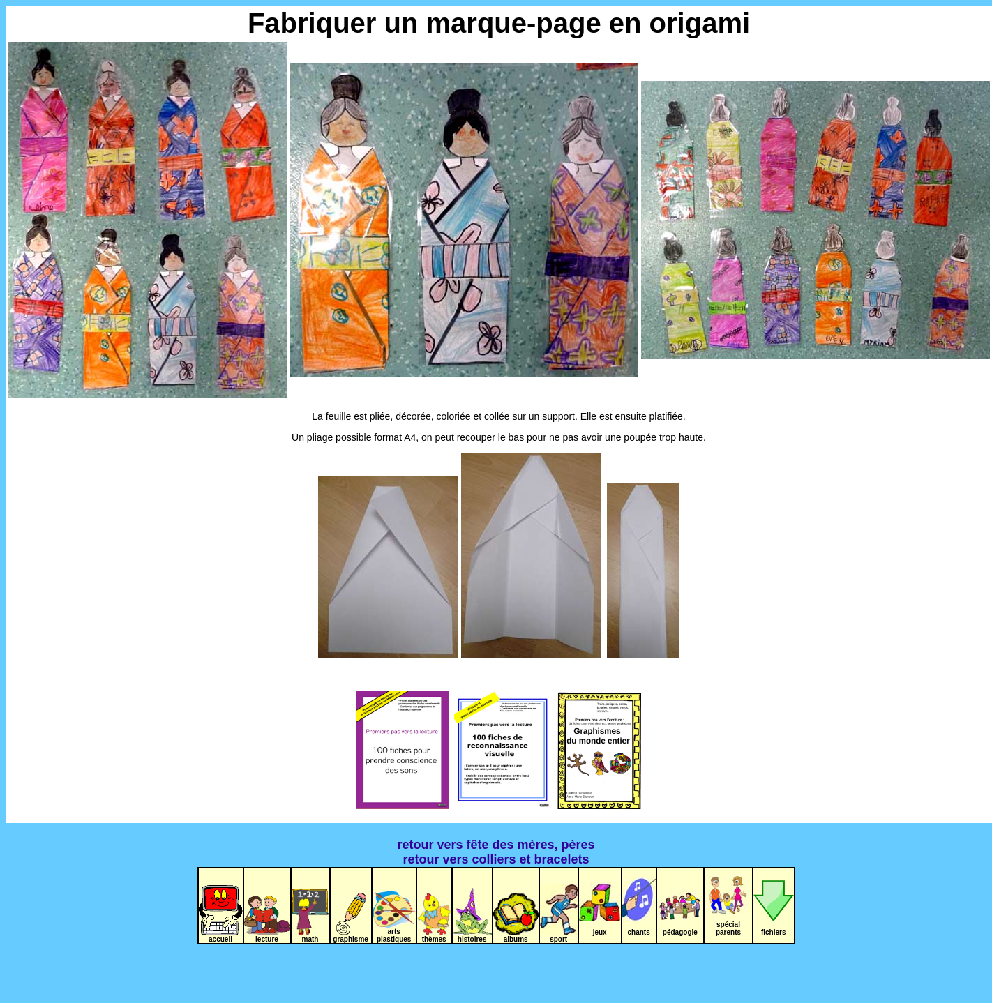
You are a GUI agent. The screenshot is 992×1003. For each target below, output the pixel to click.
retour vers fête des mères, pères (495, 845)
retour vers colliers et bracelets (496, 859)
